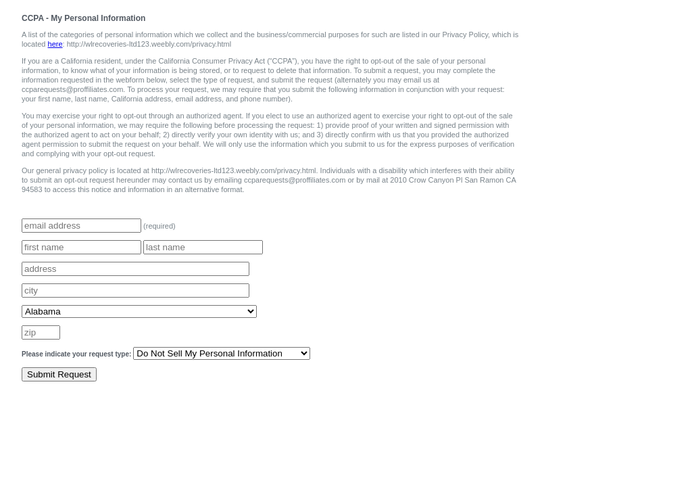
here (55, 44)
